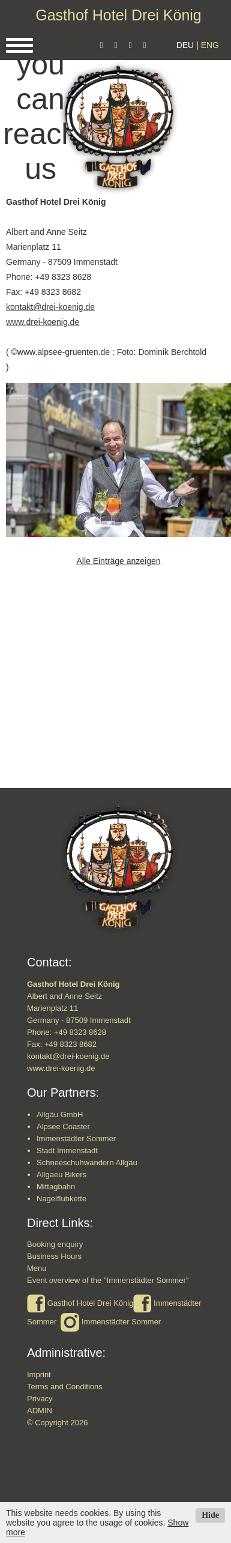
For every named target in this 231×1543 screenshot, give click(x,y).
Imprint (39, 1374)
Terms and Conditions (65, 1386)
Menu (37, 1268)
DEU (185, 45)
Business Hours (54, 1256)
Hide (210, 1515)
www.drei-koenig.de (42, 322)
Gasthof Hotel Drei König (118, 15)
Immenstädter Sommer (121, 1321)
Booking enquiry (55, 1244)
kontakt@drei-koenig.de (50, 307)
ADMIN (39, 1410)
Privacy (40, 1398)
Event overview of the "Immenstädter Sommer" (107, 1280)
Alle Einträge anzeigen (118, 561)
